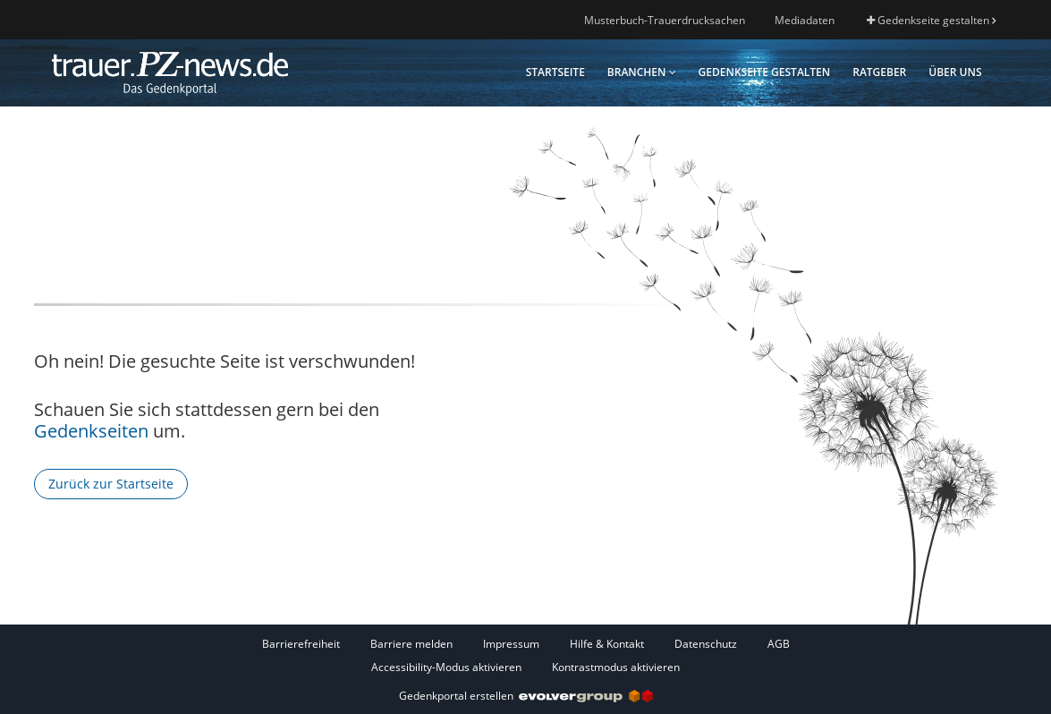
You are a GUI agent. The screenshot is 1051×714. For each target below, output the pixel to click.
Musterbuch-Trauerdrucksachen (664, 20)
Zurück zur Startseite (111, 483)
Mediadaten (805, 20)
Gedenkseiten (91, 431)
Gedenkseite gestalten (931, 20)
